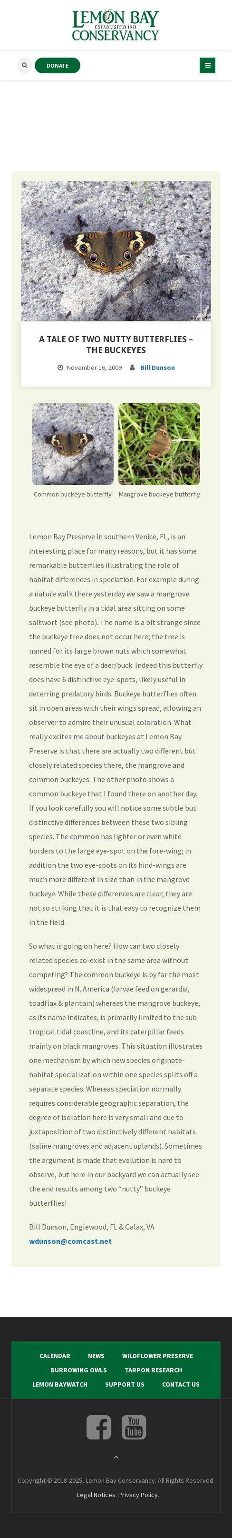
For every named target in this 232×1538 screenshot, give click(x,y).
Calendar (54, 1355)
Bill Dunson (157, 367)
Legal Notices (96, 1494)
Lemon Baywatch (59, 1384)
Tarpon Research (153, 1370)
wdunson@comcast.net (70, 1241)
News (96, 1355)
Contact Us (181, 1384)
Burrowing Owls (78, 1370)
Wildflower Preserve (157, 1355)
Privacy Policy (138, 1494)
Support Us (125, 1384)
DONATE (57, 65)
